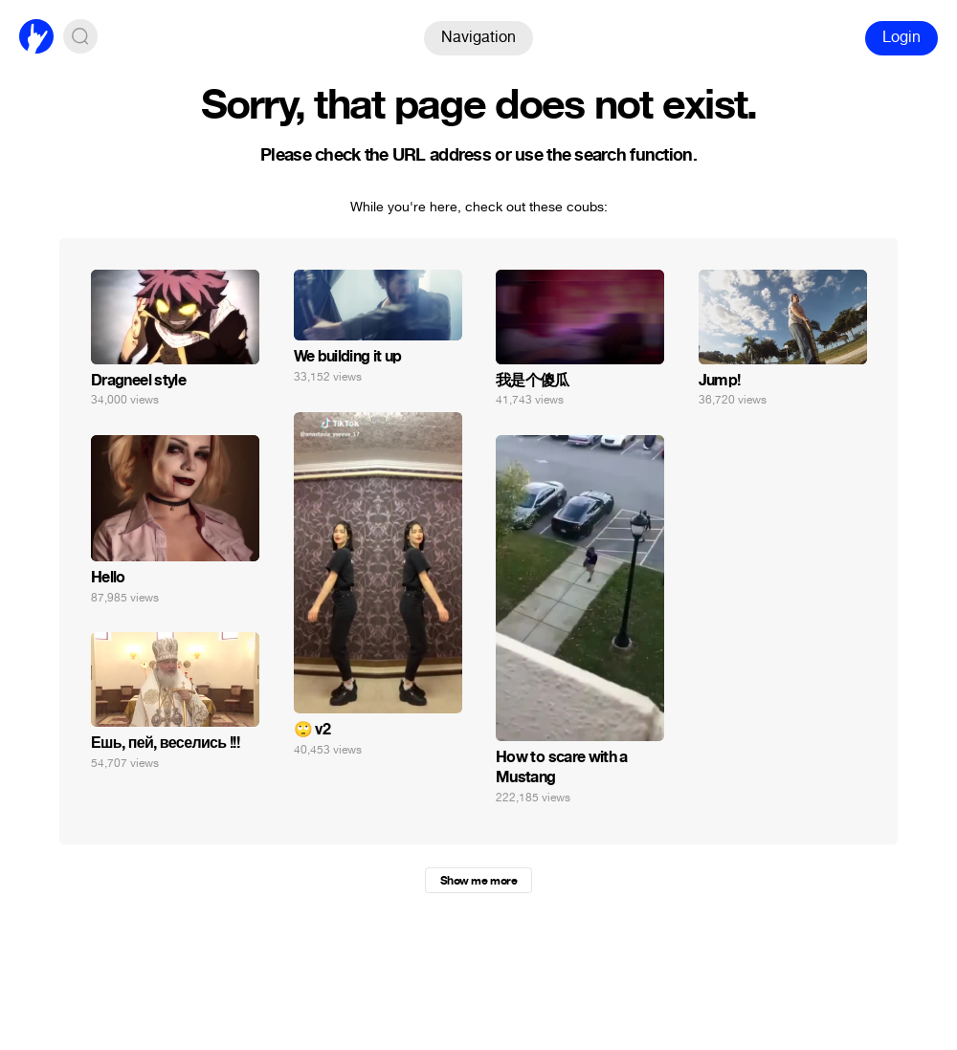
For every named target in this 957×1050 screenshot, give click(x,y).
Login (901, 37)
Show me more (478, 880)
